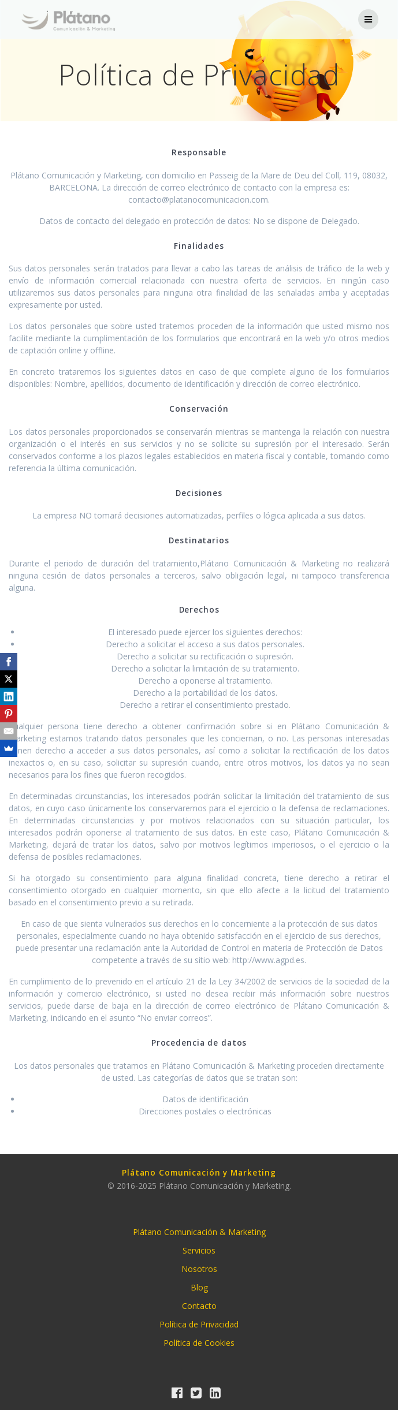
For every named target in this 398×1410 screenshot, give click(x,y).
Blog (199, 1287)
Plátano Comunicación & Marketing (199, 1231)
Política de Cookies (199, 1342)
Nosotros (199, 1268)
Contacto (199, 1305)
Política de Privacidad (199, 1324)
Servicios (199, 1250)
